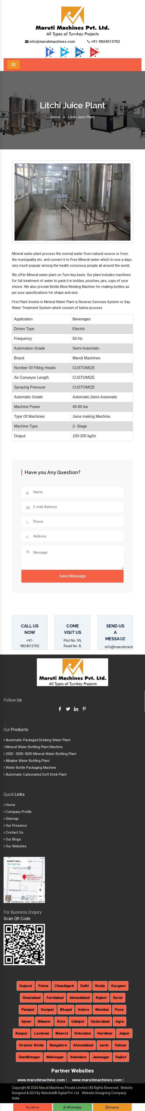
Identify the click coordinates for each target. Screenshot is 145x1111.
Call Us (32, 1107)
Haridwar (105, 1033)
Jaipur (124, 1033)
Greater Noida (31, 1045)
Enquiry (112, 1107)
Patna (43, 986)
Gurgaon (118, 986)
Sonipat (47, 1009)
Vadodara (78, 1057)
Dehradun (82, 1033)
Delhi (84, 986)
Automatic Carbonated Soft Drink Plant (35, 774)
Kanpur (21, 1033)
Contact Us (13, 832)
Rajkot (101, 998)
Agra (120, 1021)
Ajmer (26, 1021)
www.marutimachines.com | (98, 1080)
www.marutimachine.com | (42, 1080)
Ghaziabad (31, 998)
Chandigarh (64, 986)
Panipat (27, 1009)
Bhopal (66, 1009)
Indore (83, 1009)
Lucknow (41, 1033)
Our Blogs (12, 839)
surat (104, 1045)
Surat (118, 998)
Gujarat (25, 986)
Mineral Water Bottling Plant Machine (33, 747)
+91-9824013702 (103, 41)
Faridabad (55, 998)
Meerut (61, 1033)
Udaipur (78, 1021)
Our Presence (15, 825)
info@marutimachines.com (50, 41)
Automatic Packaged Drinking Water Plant (37, 740)
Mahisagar (55, 1057)
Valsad (120, 1045)
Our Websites (15, 846)
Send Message (72, 576)
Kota (61, 1021)
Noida (100, 986)
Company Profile (18, 812)
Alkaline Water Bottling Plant (26, 761)
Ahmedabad (80, 998)
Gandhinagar (29, 1057)
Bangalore (58, 1045)
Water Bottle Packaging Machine (30, 767)
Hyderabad (100, 1021)
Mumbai (102, 1009)
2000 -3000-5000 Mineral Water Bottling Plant (40, 754)
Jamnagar (100, 1057)
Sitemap (11, 819)
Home (55, 117)
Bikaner (44, 1021)
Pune (119, 1009)
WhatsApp (72, 1107)
